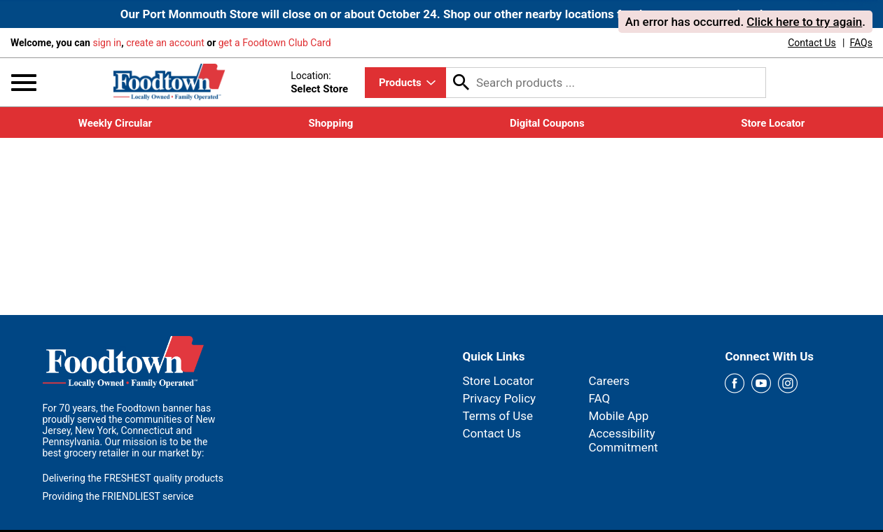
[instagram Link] (788, 384)
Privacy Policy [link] (499, 398)
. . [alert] (745, 22)
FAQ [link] (599, 398)
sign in (106, 42)
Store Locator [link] (498, 381)
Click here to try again (804, 22)
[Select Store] (321, 89)
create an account (165, 42)
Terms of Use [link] (498, 416)
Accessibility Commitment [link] (623, 440)
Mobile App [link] (618, 416)
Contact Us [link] (492, 433)
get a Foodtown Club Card (274, 42)
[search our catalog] (461, 82)
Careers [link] (608, 381)
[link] (812, 42)
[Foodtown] (169, 81)
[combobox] (405, 82)
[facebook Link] (734, 384)
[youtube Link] (761, 384)
